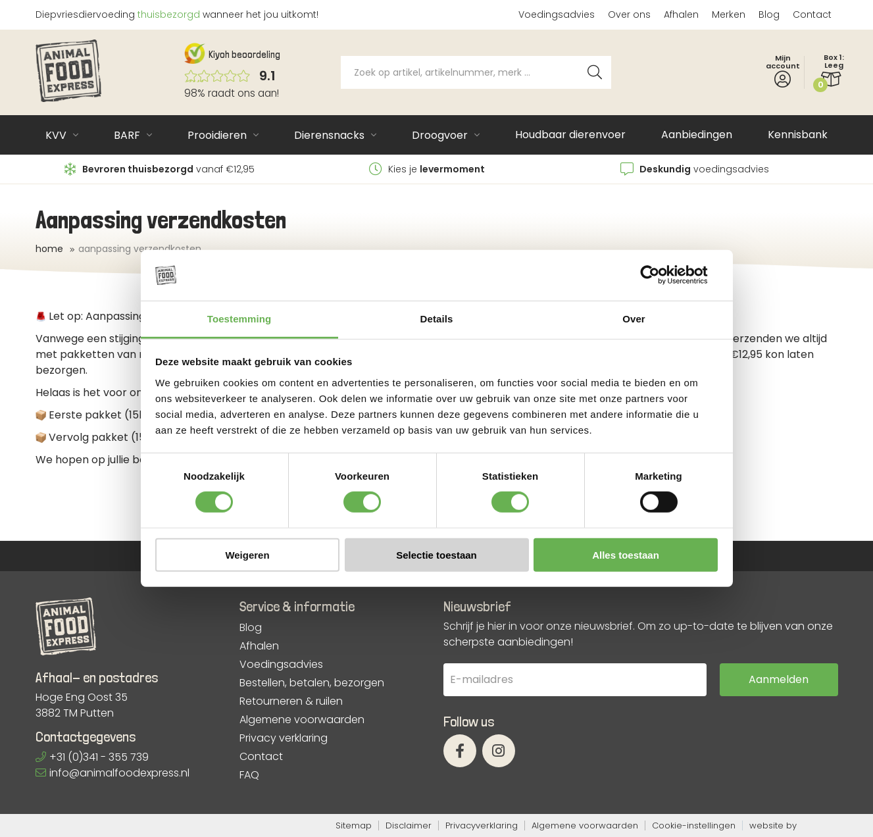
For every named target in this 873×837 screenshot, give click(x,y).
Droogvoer (440, 135)
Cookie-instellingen (694, 825)
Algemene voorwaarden (301, 720)
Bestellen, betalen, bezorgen (311, 683)
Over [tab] (633, 318)
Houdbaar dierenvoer (570, 134)
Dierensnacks (329, 135)
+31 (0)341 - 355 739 (92, 757)
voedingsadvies (694, 169)
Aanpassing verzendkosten (139, 248)
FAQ (249, 775)
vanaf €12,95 (159, 169)
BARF (127, 135)
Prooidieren (217, 135)
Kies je (427, 169)
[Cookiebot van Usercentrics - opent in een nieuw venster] (660, 275)
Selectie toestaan (436, 554)
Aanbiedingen (696, 134)
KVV (55, 135)
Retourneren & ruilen (291, 701)
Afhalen (681, 14)
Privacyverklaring (481, 825)
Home (49, 248)
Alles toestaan (625, 554)
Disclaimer (409, 825)
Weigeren (247, 554)
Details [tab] (436, 318)
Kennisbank (798, 134)
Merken (728, 14)
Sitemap (354, 825)
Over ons (629, 14)
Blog (769, 14)
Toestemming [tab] (239, 318)
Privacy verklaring (283, 738)
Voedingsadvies (556, 14)
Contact (812, 14)
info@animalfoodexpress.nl (112, 772)
